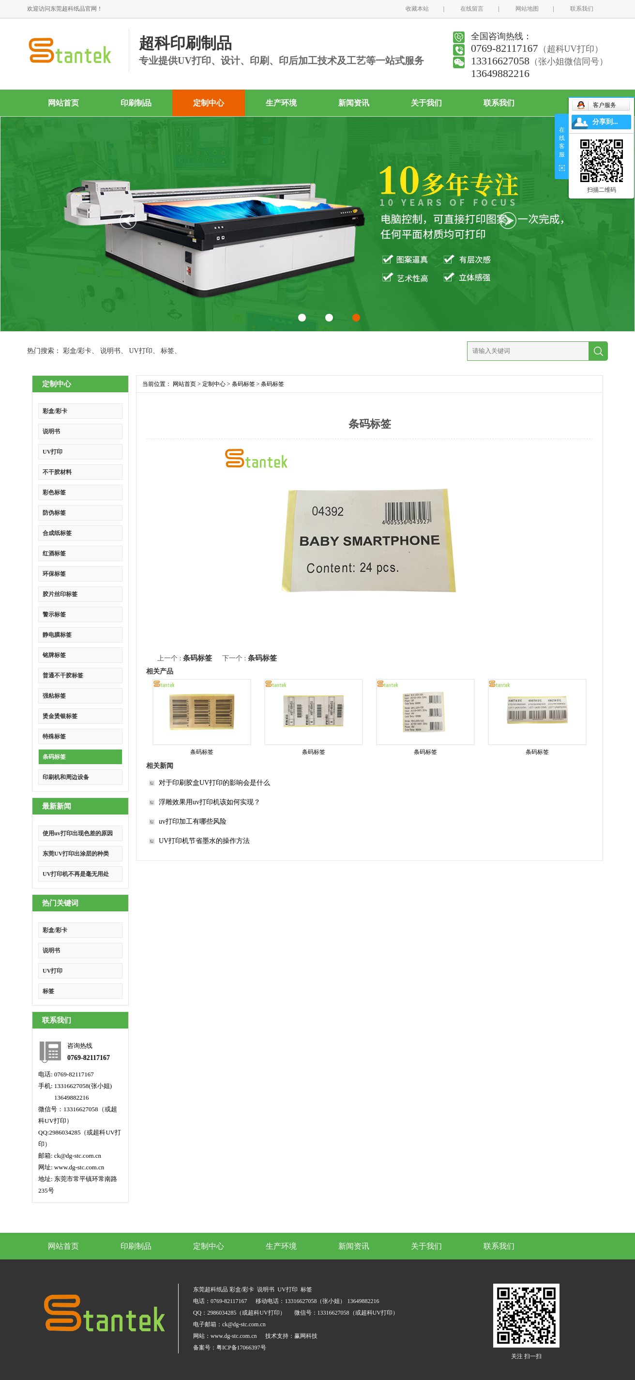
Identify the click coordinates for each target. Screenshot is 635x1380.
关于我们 (426, 103)
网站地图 (527, 8)
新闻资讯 (353, 103)
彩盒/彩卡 (77, 350)
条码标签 (54, 756)
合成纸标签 (57, 533)
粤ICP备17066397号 (241, 1347)
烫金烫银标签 (60, 716)
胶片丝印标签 (60, 594)
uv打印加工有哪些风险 (193, 821)
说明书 (110, 350)
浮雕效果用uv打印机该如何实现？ (209, 802)
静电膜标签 (57, 634)
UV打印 (140, 350)
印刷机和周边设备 (66, 777)
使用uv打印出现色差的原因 (78, 833)
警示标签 (54, 614)
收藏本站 (417, 8)
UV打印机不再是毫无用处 (76, 874)
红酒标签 (54, 553)
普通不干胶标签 (63, 675)
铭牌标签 (54, 655)
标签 (167, 350)
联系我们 (581, 8)
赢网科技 (306, 1336)
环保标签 (54, 573)
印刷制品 (136, 103)
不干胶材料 (57, 472)
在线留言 (472, 8)
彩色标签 (54, 492)
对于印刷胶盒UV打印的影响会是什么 (214, 782)
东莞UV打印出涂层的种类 (76, 853)
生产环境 (281, 103)
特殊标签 (54, 736)
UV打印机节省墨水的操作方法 (204, 840)
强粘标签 (54, 695)
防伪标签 (54, 512)
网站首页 (63, 103)
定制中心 (208, 103)
